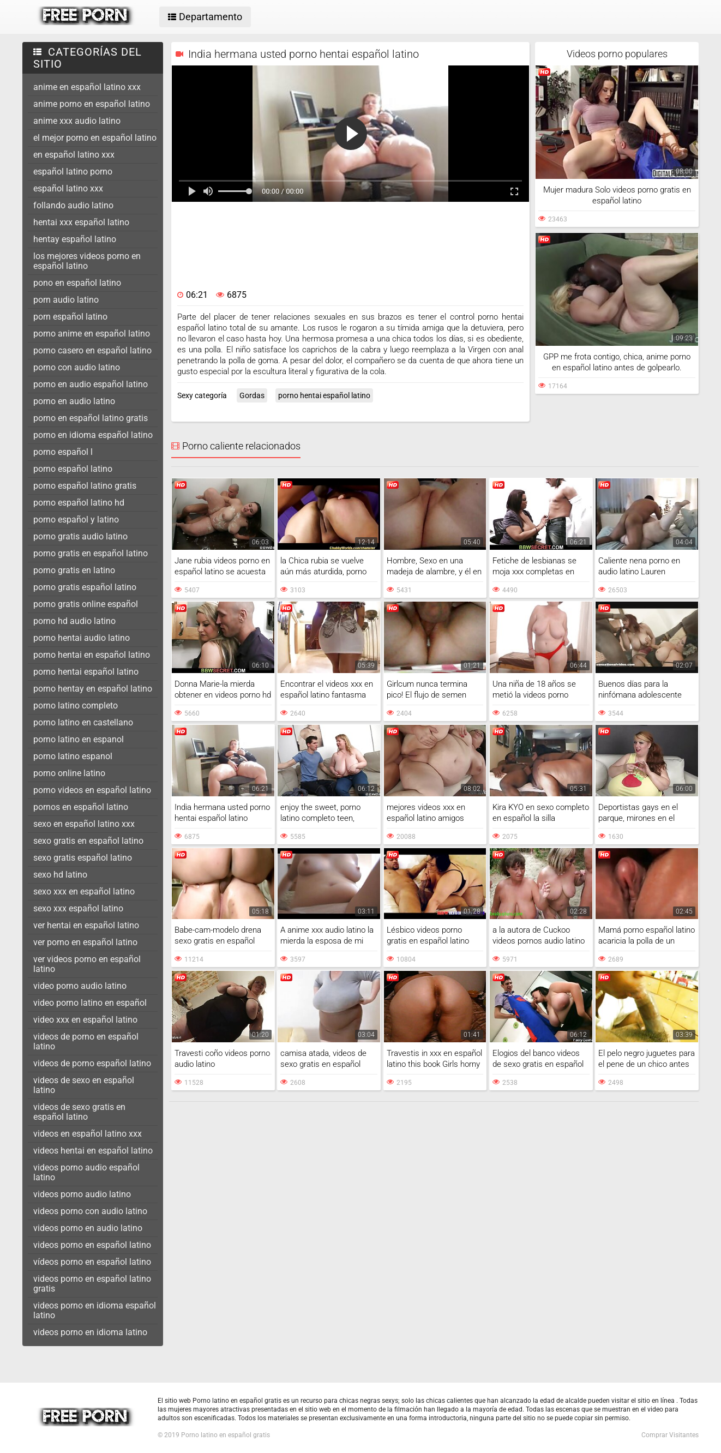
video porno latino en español (90, 1003)
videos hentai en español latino (93, 1150)
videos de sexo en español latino (83, 1085)
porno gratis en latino (74, 570)
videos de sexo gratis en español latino (79, 1112)
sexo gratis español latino (82, 857)
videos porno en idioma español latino (94, 1310)
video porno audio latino (80, 986)
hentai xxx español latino (81, 222)
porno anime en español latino (91, 333)
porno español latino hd (78, 502)
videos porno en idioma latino (90, 1332)
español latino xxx (68, 188)
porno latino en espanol (78, 739)
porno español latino (72, 469)
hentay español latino (74, 239)
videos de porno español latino (92, 1063)
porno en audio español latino (90, 384)
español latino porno (72, 171)
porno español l (63, 452)
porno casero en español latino (92, 350)
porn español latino (70, 316)
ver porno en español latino (85, 942)
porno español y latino (76, 519)
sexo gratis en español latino (88, 841)
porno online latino (69, 773)
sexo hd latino (60, 874)
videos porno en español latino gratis (92, 1284)
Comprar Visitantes (670, 1435)
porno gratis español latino (84, 587)
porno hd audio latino (74, 621)
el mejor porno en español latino (95, 138)
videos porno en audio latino (87, 1228)
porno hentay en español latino (92, 688)
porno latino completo (75, 705)
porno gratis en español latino (90, 553)
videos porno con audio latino (90, 1211)
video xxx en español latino (85, 1019)
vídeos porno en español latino (92, 1262)
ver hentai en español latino (86, 925)
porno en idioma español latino (93, 435)
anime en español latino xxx (87, 87)
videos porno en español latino (92, 1245)
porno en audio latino (74, 401)
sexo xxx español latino (78, 908)
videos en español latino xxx (87, 1133)
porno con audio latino (76, 367)
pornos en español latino (80, 807)
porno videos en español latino (92, 790)
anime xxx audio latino (77, 121)
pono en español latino (77, 283)
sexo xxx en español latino (84, 891)
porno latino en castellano (83, 722)
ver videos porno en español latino (87, 964)
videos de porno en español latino (86, 1041)
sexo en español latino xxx (84, 824)
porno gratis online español (85, 604)
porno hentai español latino (86, 672)
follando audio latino (73, 205)
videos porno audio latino (82, 1194)
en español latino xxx (74, 154)
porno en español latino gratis (90, 418)
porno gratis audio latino (80, 536)
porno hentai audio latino (81, 638)
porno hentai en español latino (91, 655)
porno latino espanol (72, 756)
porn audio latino (66, 300)
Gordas (252, 395)
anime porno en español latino (91, 104)
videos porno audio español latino (86, 1172)
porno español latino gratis (84, 486)
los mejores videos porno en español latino (87, 261)
